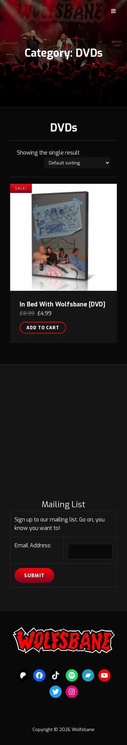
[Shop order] (77, 162)
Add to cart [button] (42, 328)
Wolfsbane (83, 729)
